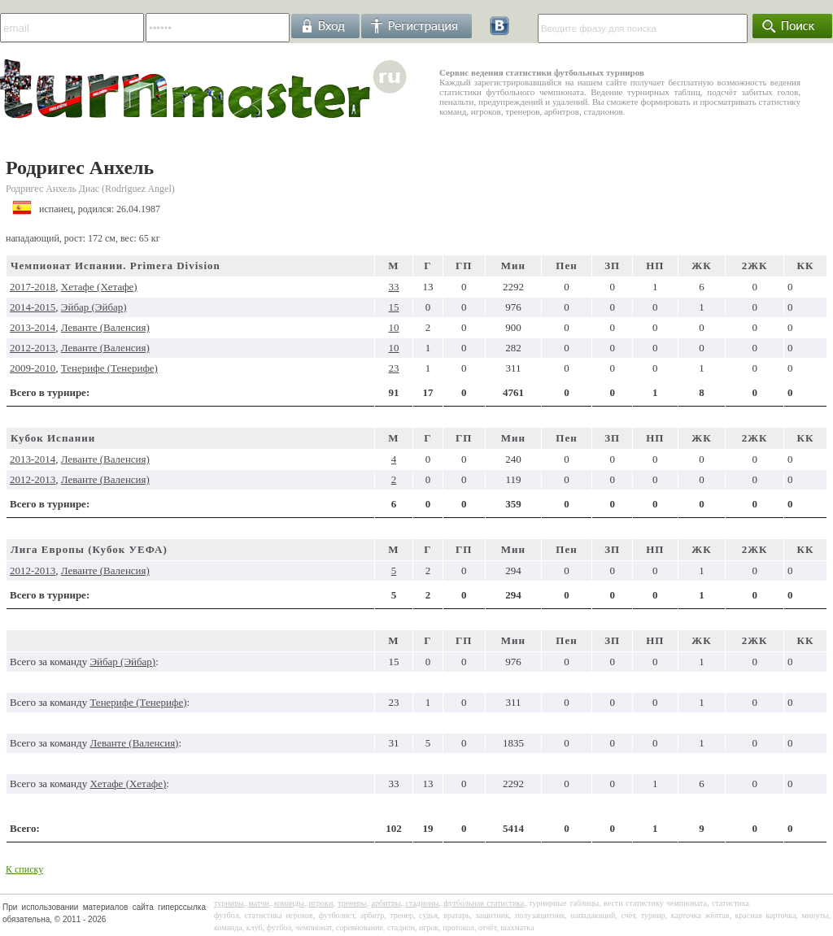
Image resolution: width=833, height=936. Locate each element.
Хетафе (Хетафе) (99, 287)
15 (394, 307)
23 (394, 368)
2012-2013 (32, 348)
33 (394, 287)
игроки (321, 903)
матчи (259, 903)
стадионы (421, 903)
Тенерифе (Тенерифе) (109, 368)
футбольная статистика (483, 903)
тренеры (352, 903)
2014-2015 (32, 307)
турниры (229, 903)
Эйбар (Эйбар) (94, 307)
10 (394, 327)
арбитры (385, 903)
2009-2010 (32, 368)
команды (289, 903)
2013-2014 (32, 327)
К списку (24, 869)
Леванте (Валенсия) (105, 327)
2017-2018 (32, 287)
